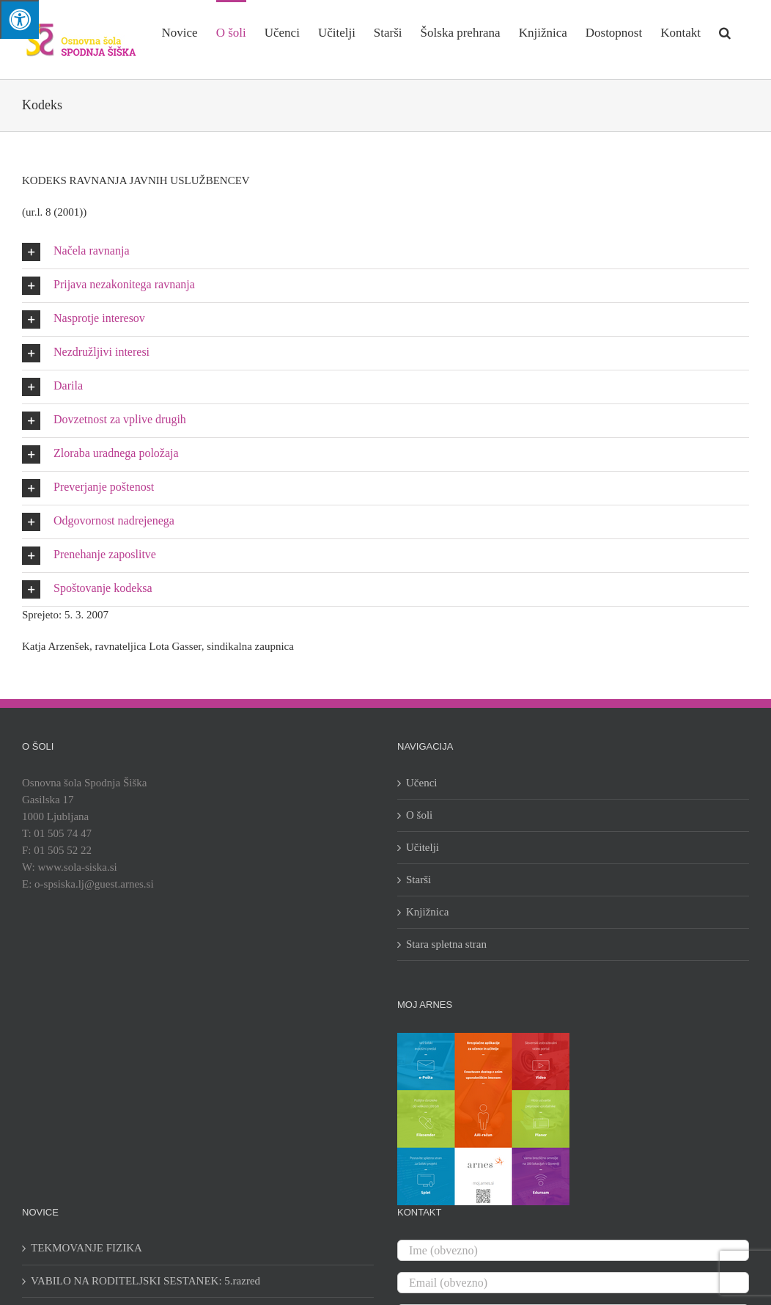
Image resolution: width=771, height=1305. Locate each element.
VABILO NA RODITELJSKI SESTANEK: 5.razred (145, 1281)
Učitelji (422, 847)
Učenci (421, 783)
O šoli (419, 815)
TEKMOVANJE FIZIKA (86, 1248)
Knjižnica (427, 912)
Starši (418, 879)
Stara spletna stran (446, 944)
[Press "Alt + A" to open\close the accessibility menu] (19, 19)
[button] (725, 31)
